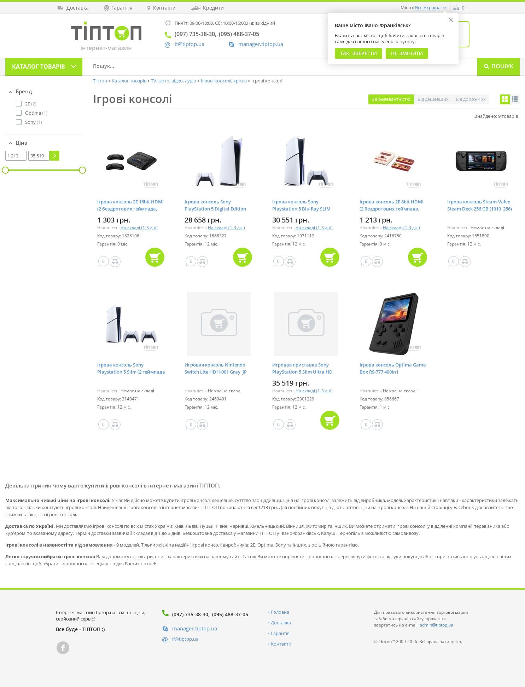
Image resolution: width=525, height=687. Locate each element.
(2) (30, 103)
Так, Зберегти (358, 53)
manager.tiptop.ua (260, 44)
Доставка (281, 622)
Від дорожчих (471, 99)
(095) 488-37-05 (230, 614)
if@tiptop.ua (185, 639)
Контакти (281, 644)
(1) (36, 113)
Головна (280, 612)
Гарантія (280, 633)
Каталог (38, 66)
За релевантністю (391, 99)
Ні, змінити (407, 53)
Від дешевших (433, 99)
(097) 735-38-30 (190, 614)
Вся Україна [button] (428, 7)
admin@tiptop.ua (436, 625)
